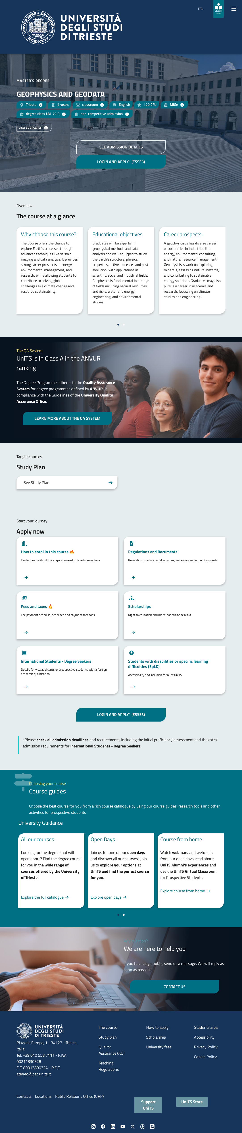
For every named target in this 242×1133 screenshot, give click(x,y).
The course (108, 1027)
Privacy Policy (206, 1047)
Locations (43, 1096)
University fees (158, 1047)
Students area (206, 1027)
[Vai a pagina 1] (118, 325)
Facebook (103, 1126)
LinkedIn (113, 1126)
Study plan (108, 1037)
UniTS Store (192, 1101)
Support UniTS (148, 1104)
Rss (152, 1126)
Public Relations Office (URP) (79, 1096)
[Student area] (218, 9)
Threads (142, 1126)
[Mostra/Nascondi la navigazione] (233, 9)
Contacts (24, 1096)
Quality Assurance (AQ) (112, 1050)
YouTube (123, 1126)
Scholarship (156, 1037)
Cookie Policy (205, 1057)
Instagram (93, 1126)
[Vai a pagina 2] (124, 325)
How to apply (157, 1027)
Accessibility (204, 1037)
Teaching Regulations (109, 1066)
